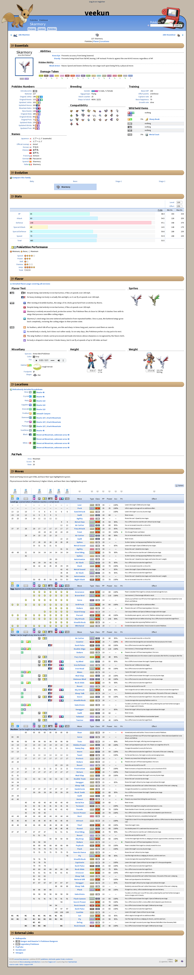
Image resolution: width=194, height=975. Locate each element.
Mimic (79, 672)
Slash (79, 566)
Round (80, 828)
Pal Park (16, 454)
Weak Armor (54, 65)
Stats (18, 196)
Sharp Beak (152, 119)
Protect (79, 758)
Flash (79, 849)
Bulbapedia (21, 938)
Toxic (79, 741)
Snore (79, 697)
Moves (19, 471)
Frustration (79, 768)
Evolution (21, 173)
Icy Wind (79, 661)
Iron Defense (79, 665)
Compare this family (21, 177)
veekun (97, 13)
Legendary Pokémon (29, 944)
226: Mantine (20, 35)
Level (172, 202)
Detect (80, 799)
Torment (80, 806)
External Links (24, 933)
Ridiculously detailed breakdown (27, 389)
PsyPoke (19, 947)
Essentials (21, 45)
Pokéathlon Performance (29, 247)
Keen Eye (56, 55)
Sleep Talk (79, 693)
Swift (79, 515)
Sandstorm (80, 789)
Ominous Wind (79, 679)
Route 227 (41, 418)
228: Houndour (173, 35)
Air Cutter (79, 525)
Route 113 (41, 401)
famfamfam (72, 962)
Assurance (79, 592)
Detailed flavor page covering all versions (31, 283)
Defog (79, 922)
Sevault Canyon (43, 413)
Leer (80, 505)
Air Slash (80, 562)
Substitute (80, 705)
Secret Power (80, 813)
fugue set (52, 962)
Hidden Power (79, 745)
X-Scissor (80, 872)
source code (13, 964)
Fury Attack (79, 528)
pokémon (44, 959)
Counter (79, 642)
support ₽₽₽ (28, 964)
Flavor (96, 41)
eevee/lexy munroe (21, 959)
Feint (79, 532)
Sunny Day (79, 748)
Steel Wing (79, 552)
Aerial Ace (79, 802)
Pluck (79, 889)
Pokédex (34, 20)
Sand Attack (79, 511)
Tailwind (80, 716)
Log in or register (97, 1)
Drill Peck (79, 604)
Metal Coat (152, 134)
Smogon (19, 952)
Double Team (80, 779)
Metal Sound (79, 545)
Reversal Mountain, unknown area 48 (53, 435)
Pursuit (79, 615)
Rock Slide (79, 682)
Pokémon (43, 20)
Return (80, 772)
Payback (80, 845)
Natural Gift (79, 879)
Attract (79, 820)
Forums (31, 29)
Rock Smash (79, 905)
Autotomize (79, 559)
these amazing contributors (29, 962)
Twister (79, 720)
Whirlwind (79, 626)
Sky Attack (79, 619)
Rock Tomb (80, 792)
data (21, 964)
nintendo (52, 959)
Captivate (79, 862)
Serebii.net (21, 950)
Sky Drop (80, 839)
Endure (80, 608)
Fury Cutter (80, 657)
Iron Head (79, 668)
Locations (104, 41)
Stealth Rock (80, 622)
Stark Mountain (54, 418)
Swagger (80, 709)
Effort (172, 206)
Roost (79, 686)
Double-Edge (79, 649)
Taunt (79, 755)
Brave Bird (79, 595)
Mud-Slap (79, 675)
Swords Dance (79, 852)
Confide (79, 912)
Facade (79, 809)
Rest (80, 816)
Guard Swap (79, 611)
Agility (80, 518)
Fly (79, 855)
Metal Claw (80, 522)
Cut (79, 915)
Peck (80, 508)
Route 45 (40, 392)
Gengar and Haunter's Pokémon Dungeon (39, 941)
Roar (80, 732)
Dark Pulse (79, 645)
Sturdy (57, 58)
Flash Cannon (80, 898)
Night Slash (80, 579)
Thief (79, 825)
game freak (60, 959)
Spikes (80, 542)
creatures (69, 959)
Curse (79, 600)
